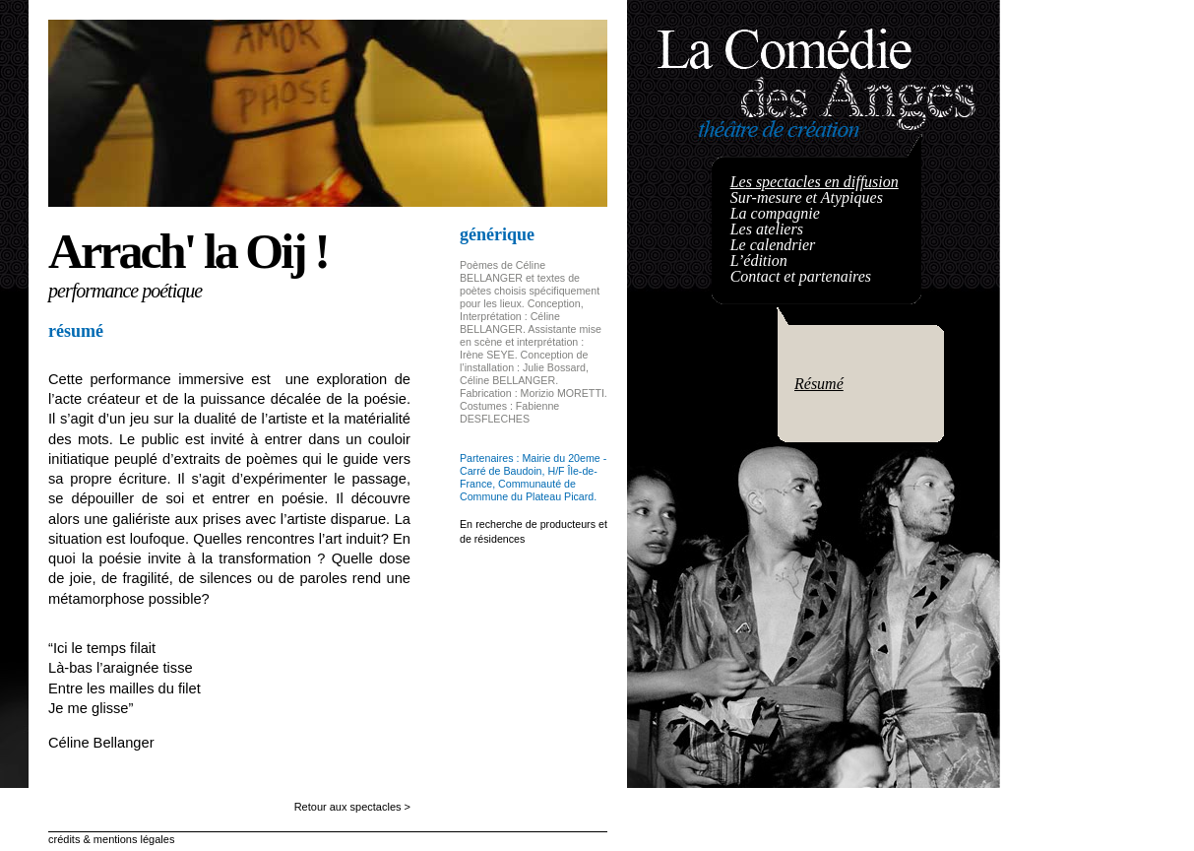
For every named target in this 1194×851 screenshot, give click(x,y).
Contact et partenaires (800, 276)
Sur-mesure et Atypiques (806, 197)
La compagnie (775, 213)
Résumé (819, 383)
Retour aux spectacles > (352, 807)
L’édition (758, 260)
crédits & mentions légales (111, 839)
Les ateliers (766, 229)
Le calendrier (773, 244)
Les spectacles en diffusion (814, 181)
